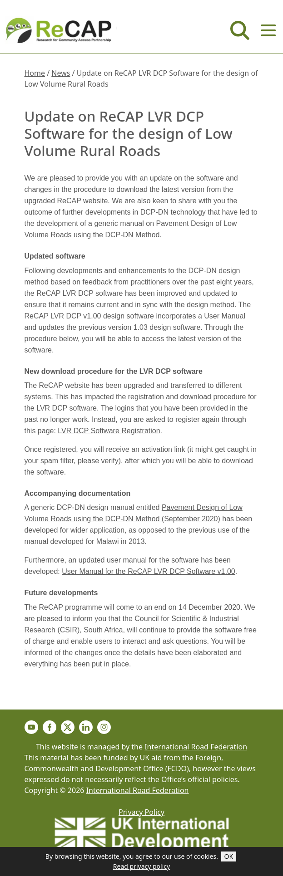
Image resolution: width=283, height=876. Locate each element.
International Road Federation (195, 747)
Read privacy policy (141, 866)
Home (35, 73)
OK (228, 856)
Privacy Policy (141, 812)
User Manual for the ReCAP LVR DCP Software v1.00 (148, 571)
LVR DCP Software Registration (109, 431)
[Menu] (268, 30)
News (60, 73)
